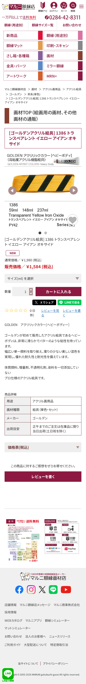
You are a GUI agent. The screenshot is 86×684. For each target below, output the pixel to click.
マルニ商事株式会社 (67, 605)
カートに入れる (58, 291)
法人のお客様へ (35, 636)
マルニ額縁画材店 (15, 89)
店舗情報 (11, 605)
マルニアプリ (33, 620)
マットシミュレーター (18, 628)
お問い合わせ (72, 25)
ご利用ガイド (13, 644)
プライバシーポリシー (55, 664)
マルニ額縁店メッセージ (35, 605)
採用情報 (11, 612)
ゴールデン (15, 94)
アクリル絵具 (73, 89)
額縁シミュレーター (57, 620)
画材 (34, 89)
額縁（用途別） (14, 25)
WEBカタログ (13, 620)
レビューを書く (72, 313)
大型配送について (35, 644)
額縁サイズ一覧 (42, 25)
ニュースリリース (59, 636)
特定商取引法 (59, 644)
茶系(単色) (34, 94)
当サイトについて (28, 664)
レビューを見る (50, 313)
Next (73, 190)
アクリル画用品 (51, 89)
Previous (12, 190)
